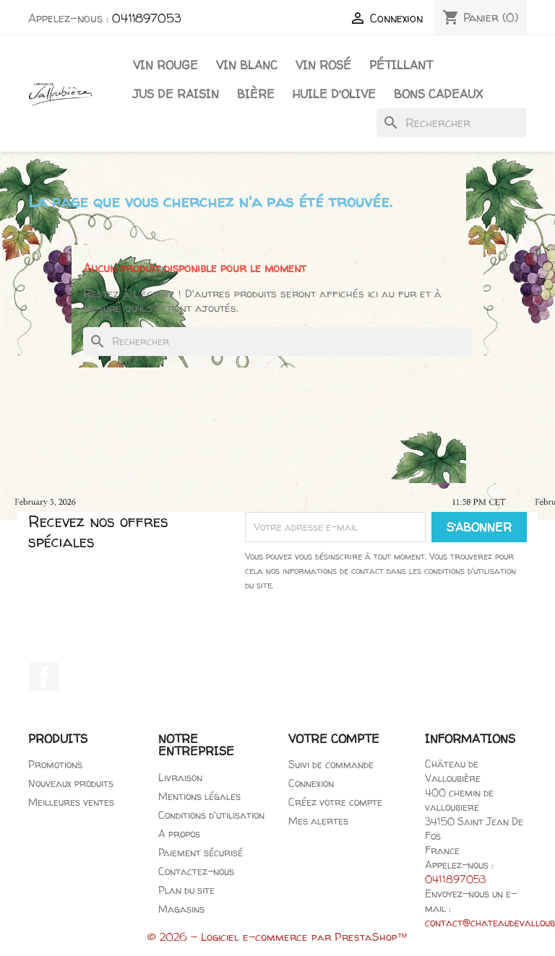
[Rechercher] (452, 122)
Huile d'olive (334, 94)
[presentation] (386, 632)
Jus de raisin (176, 94)
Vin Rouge (165, 65)
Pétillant (401, 65)
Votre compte (333, 739)
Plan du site (186, 890)
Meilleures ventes (71, 802)
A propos (179, 833)
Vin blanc (247, 65)
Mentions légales (199, 796)
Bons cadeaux (438, 94)
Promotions (55, 764)
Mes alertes (318, 820)
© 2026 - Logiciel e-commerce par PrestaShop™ (277, 936)
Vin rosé (323, 65)
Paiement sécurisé (200, 852)
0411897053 (146, 18)
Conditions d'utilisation (211, 815)
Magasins (181, 909)
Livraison (180, 777)
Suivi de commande (331, 764)
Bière (256, 94)
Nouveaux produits (70, 783)
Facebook (44, 676)
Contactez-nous (196, 871)
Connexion (311, 783)
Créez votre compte (335, 802)
